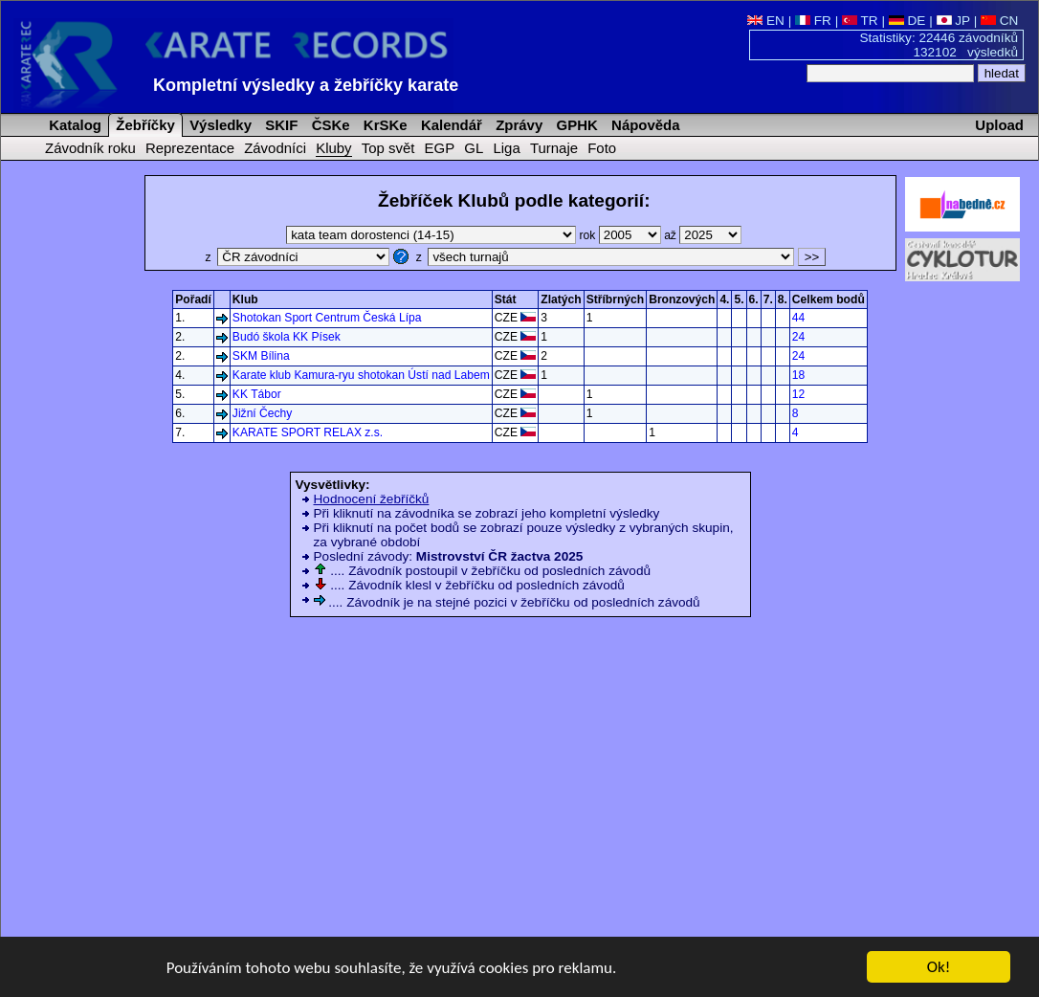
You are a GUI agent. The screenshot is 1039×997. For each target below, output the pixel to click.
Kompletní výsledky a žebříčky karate (305, 85)
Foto (601, 148)
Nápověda (644, 125)
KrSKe (384, 125)
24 (798, 336)
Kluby (333, 148)
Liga (506, 148)
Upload (999, 125)
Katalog (73, 125)
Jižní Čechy (262, 413)
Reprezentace (189, 148)
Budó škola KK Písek (286, 336)
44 (798, 317)
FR (813, 20)
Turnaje (554, 148)
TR (860, 20)
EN (766, 20)
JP (953, 20)
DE (907, 20)
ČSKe (329, 125)
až (702, 235)
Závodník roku (90, 148)
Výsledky (219, 125)
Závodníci (275, 148)
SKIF (279, 125)
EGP (440, 148)
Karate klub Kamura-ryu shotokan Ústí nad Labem (361, 375)
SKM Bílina (261, 356)
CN (999, 20)
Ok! (939, 968)
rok (622, 235)
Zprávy (517, 125)
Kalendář (449, 125)
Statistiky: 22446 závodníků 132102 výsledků (939, 45)
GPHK (574, 125)
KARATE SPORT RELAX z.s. (307, 432)
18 (798, 375)
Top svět (388, 148)
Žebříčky (143, 125)
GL (473, 148)
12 (798, 394)
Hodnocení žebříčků (372, 499)
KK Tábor (256, 394)
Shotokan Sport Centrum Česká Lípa (327, 317)
